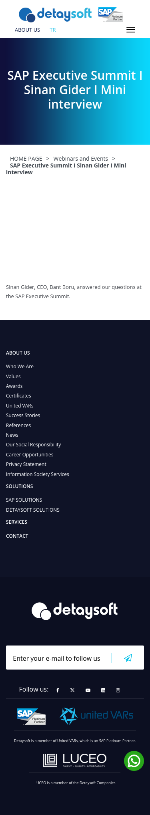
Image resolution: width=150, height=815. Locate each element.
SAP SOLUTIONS (24, 499)
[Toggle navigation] (131, 29)
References (18, 425)
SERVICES (16, 521)
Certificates (18, 395)
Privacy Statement (26, 464)
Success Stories (23, 415)
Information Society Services (37, 474)
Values (13, 376)
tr (53, 30)
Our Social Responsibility (33, 444)
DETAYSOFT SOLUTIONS (33, 509)
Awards (14, 386)
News (12, 435)
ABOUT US (27, 30)
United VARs (19, 405)
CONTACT (17, 536)
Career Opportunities (30, 454)
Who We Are (20, 366)
